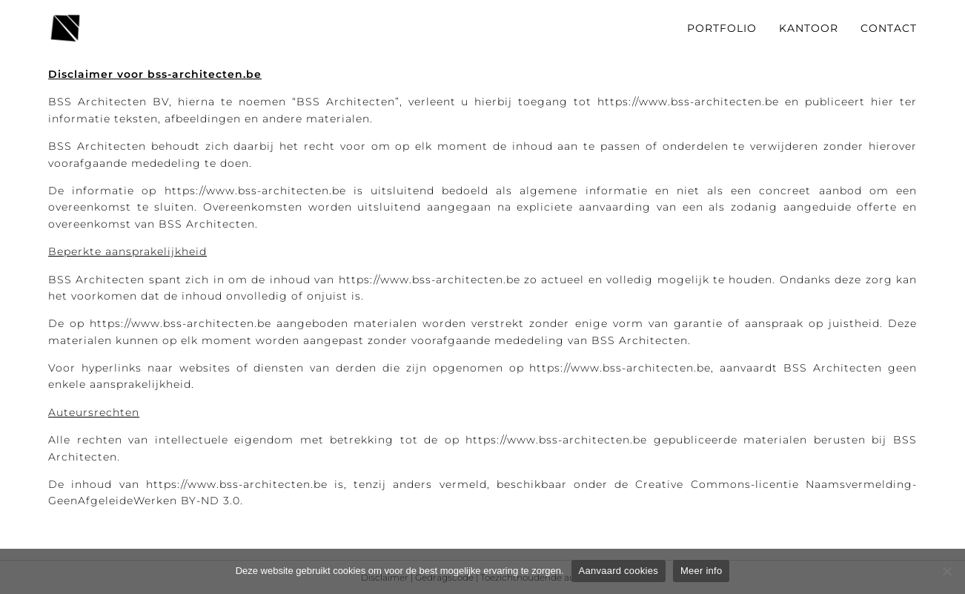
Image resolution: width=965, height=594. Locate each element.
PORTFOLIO (722, 28)
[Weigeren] (946, 571)
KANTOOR (808, 28)
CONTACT (888, 28)
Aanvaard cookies (618, 570)
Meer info (701, 570)
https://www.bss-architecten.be (688, 101)
